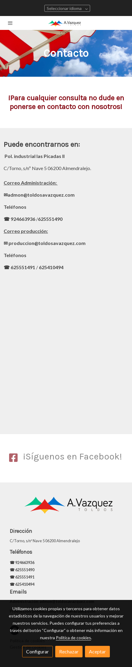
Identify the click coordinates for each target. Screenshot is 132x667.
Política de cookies (73, 637)
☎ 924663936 (19, 219)
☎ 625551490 (22, 569)
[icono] (13, 458)
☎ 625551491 (19, 267)
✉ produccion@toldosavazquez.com (45, 243)
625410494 (51, 267)
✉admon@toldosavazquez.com (39, 195)
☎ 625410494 (22, 584)
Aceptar (97, 651)
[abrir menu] (10, 23)
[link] (66, 23)
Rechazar (69, 651)
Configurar (37, 651)
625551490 (50, 219)
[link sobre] (66, 508)
